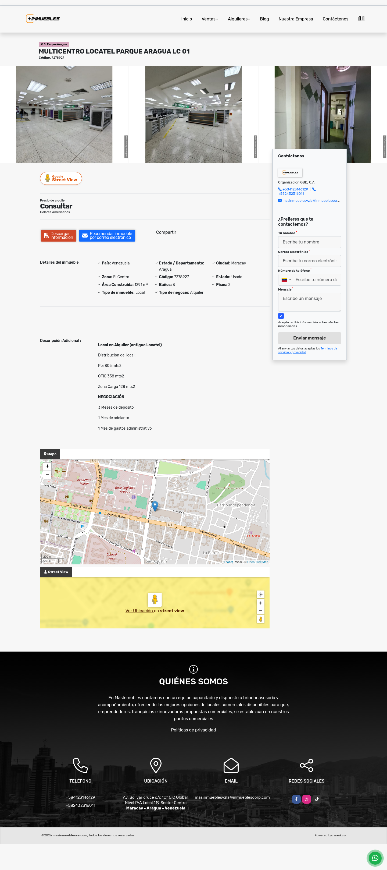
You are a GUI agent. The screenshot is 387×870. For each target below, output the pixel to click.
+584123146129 (295, 189)
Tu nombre (287, 233)
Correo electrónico (294, 251)
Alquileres (238, 19)
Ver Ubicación (140, 610)
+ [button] (47, 467)
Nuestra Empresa (296, 19)
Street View (61, 178)
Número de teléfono (294, 270)
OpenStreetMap (257, 562)
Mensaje (285, 289)
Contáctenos (336, 19)
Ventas (208, 19)
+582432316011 (291, 194)
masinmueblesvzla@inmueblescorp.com (314, 201)
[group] (64, 114)
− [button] (47, 475)
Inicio (186, 19)
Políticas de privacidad (193, 730)
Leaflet (228, 562)
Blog (264, 19)
